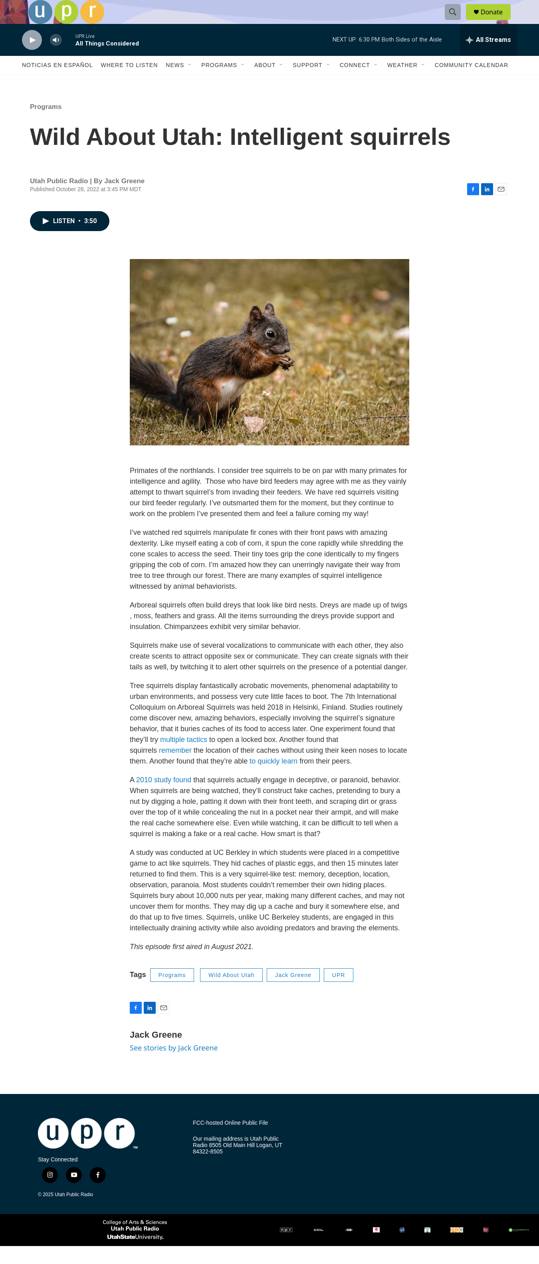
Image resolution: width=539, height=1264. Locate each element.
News (175, 83)
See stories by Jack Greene (174, 1065)
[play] (32, 58)
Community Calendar (471, 83)
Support (307, 83)
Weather (402, 83)
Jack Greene (293, 993)
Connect (355, 83)
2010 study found (163, 798)
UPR (338, 993)
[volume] (56, 58)
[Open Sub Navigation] (190, 83)
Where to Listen (129, 83)
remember (175, 768)
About (264, 83)
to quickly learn (273, 779)
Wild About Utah (231, 993)
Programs (219, 83)
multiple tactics (183, 758)
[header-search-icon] (456, 21)
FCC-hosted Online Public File (230, 1141)
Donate (496, 21)
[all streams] (488, 58)
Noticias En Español (57, 83)
